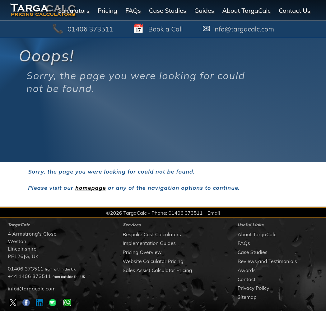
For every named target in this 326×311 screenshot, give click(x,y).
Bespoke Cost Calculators (152, 234)
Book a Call (165, 29)
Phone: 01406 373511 (177, 213)
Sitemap (247, 297)
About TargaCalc (257, 234)
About (246, 10)
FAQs (244, 243)
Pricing (107, 10)
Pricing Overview (142, 252)
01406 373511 (26, 269)
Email (213, 213)
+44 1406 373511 (29, 276)
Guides (204, 10)
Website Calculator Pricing (153, 261)
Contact (247, 279)
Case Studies (253, 252)
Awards (247, 270)
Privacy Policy (253, 288)
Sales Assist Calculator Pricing (157, 270)
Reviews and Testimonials (267, 261)
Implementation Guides (149, 243)
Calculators (73, 10)
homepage (90, 187)
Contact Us (294, 10)
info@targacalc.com (32, 288)
